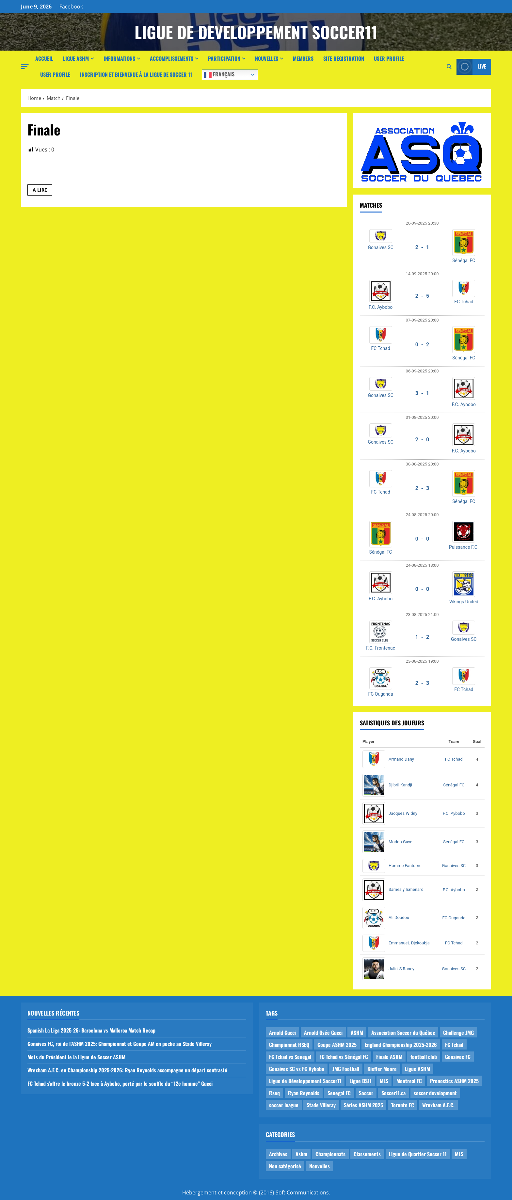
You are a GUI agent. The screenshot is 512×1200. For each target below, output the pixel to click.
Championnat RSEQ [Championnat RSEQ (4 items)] (289, 1045)
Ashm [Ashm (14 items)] (301, 1154)
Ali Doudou (399, 917)
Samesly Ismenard (406, 889)
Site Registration (343, 58)
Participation (224, 58)
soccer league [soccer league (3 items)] (283, 1105)
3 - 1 (422, 393)
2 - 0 (422, 439)
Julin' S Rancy (401, 968)
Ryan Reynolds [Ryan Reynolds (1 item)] (303, 1093)
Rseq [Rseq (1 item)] (274, 1093)
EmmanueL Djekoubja (409, 942)
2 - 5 (422, 296)
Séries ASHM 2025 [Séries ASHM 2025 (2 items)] (363, 1105)
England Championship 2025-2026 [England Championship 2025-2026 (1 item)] (401, 1045)
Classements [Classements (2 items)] (367, 1154)
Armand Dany (401, 759)
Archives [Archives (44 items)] (278, 1154)
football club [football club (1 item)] (423, 1057)
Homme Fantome (405, 865)
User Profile (389, 58)
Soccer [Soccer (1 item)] (366, 1093)
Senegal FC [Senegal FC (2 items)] (339, 1093)
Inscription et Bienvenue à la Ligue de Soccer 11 (136, 74)
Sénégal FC (463, 260)
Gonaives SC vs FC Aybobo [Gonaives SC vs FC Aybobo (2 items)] (296, 1069)
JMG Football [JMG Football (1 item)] (345, 1069)
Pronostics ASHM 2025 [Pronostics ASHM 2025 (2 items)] (454, 1081)
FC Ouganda (380, 694)
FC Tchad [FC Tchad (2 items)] (454, 1045)
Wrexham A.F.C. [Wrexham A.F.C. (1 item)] (438, 1105)
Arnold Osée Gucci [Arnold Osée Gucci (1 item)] (323, 1032)
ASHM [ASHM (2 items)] (357, 1032)
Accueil (44, 58)
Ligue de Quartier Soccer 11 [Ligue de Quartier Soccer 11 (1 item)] (418, 1154)
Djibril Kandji (400, 784)
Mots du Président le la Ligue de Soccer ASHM (76, 1057)
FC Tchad (463, 301)
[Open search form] (449, 66)
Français (219, 74)
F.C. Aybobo (380, 307)
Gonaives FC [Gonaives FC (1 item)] (458, 1057)
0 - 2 (422, 344)
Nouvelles (266, 58)
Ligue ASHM (76, 58)
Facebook (71, 6)
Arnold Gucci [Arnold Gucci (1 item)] (282, 1032)
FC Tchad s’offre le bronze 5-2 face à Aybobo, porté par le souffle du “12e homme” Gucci (120, 1083)
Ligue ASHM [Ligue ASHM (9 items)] (417, 1069)
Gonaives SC (380, 247)
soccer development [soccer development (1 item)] (435, 1093)
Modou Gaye (400, 841)
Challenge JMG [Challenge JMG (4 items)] (458, 1032)
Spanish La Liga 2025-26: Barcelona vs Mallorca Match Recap (91, 1030)
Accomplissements (171, 58)
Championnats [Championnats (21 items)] (330, 1154)
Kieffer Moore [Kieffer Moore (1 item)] (382, 1069)
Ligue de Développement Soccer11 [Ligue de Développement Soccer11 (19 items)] (305, 1081)
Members (303, 58)
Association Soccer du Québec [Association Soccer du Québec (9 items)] (403, 1032)
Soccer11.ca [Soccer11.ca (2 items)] (393, 1093)
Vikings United (463, 601)
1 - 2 (422, 637)
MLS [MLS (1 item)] (384, 1081)
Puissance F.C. (464, 547)
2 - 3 (422, 488)
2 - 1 (422, 247)
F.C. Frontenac (380, 648)
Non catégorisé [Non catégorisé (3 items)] (285, 1166)
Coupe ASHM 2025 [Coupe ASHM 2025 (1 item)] (337, 1045)
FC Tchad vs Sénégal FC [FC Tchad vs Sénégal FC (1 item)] (343, 1057)
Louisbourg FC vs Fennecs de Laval (81, 172)
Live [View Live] (471, 67)
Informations (119, 58)
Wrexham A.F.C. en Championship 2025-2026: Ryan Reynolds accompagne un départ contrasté (127, 1070)
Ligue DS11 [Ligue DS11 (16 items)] (360, 1081)
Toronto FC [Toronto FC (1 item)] (402, 1105)
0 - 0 (422, 539)
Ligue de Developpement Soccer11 (256, 32)
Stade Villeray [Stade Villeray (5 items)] (321, 1105)
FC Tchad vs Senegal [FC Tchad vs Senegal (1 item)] (290, 1057)
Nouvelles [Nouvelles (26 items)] (319, 1166)
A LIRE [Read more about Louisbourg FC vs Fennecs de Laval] (42, 191)
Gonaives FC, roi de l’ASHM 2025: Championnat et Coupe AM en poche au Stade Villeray (119, 1044)
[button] (25, 66)
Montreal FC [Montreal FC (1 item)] (409, 1081)
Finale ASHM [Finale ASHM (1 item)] (389, 1057)
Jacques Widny (403, 813)
